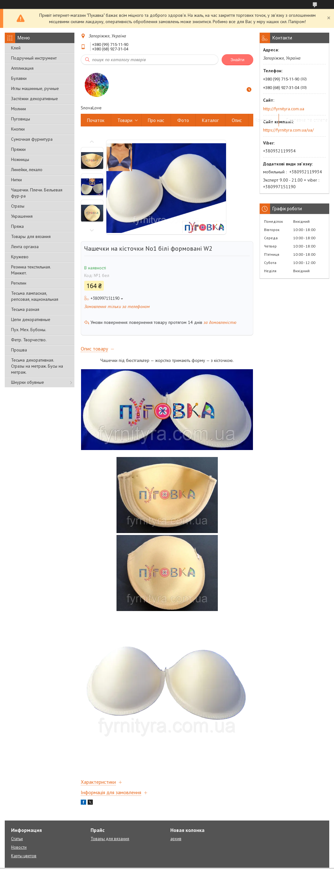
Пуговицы (20, 119)
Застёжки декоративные (34, 98)
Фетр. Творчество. (29, 340)
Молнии (18, 109)
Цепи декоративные (30, 319)
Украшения (22, 216)
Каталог (210, 120)
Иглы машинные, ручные (35, 88)
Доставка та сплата (306, 120)
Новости (19, 847)
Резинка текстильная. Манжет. (31, 270)
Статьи (17, 838)
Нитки (16, 180)
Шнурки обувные (27, 382)
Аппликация (22, 68)
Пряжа (17, 226)
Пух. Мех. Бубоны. (28, 329)
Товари (124, 120)
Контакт (263, 120)
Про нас (156, 120)
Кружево (19, 257)
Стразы (17, 206)
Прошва (19, 350)
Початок (95, 120)
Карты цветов (23, 856)
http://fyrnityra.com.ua (283, 109)
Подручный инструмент (34, 58)
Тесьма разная (25, 309)
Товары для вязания (31, 236)
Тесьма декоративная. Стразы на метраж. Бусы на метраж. (37, 366)
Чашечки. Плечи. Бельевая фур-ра (36, 193)
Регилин (18, 283)
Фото (183, 120)
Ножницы (20, 159)
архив (175, 838)
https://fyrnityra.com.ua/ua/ (288, 130)
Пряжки (18, 149)
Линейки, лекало (26, 169)
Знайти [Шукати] (237, 59)
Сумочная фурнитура (32, 139)
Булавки (19, 78)
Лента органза (25, 246)
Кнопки (18, 129)
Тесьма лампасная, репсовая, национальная (34, 296)
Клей (16, 48)
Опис (237, 120)
